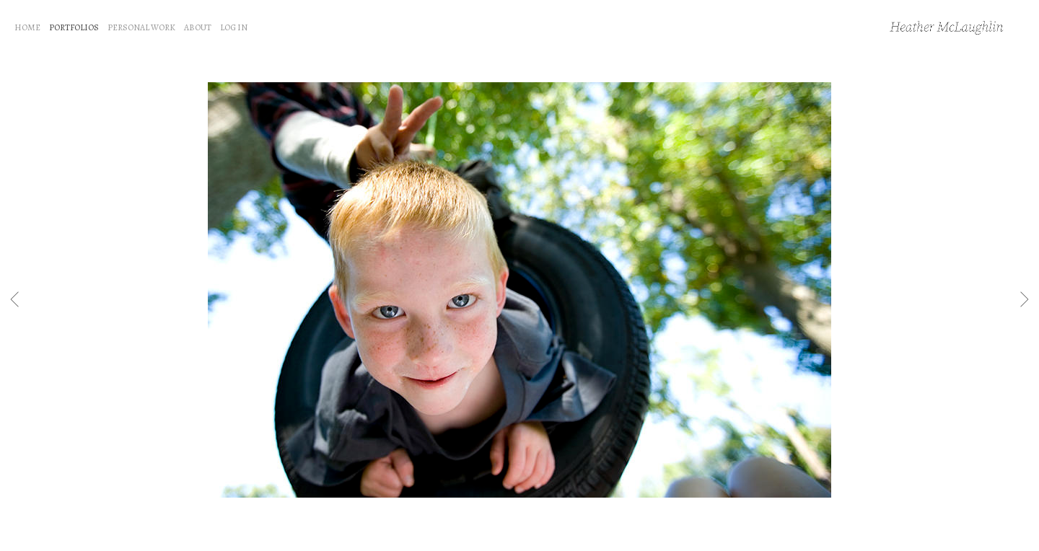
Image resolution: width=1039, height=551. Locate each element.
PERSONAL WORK (141, 27)
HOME (27, 27)
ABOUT (197, 27)
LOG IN (233, 27)
